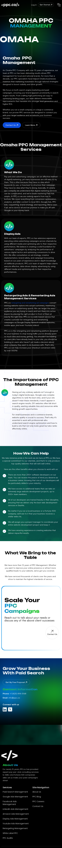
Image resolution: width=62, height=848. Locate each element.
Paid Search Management (15, 793)
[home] (10, 5)
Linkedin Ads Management (15, 810)
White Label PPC (10, 834)
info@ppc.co (11, 698)
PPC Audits (8, 839)
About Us (36, 793)
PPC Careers (38, 802)
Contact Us (37, 807)
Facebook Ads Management (10, 804)
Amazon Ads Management (16, 815)
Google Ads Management (15, 797)
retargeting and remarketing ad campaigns (30, 303)
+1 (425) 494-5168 (14, 693)
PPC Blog (36, 797)
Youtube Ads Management (16, 824)
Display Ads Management (15, 820)
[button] (59, 4)
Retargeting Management (15, 829)
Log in (34, 5)
